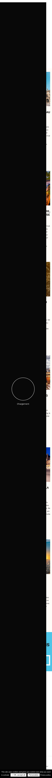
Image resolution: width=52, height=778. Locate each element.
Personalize (33, 775)
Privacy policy (45, 775)
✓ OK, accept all (18, 775)
